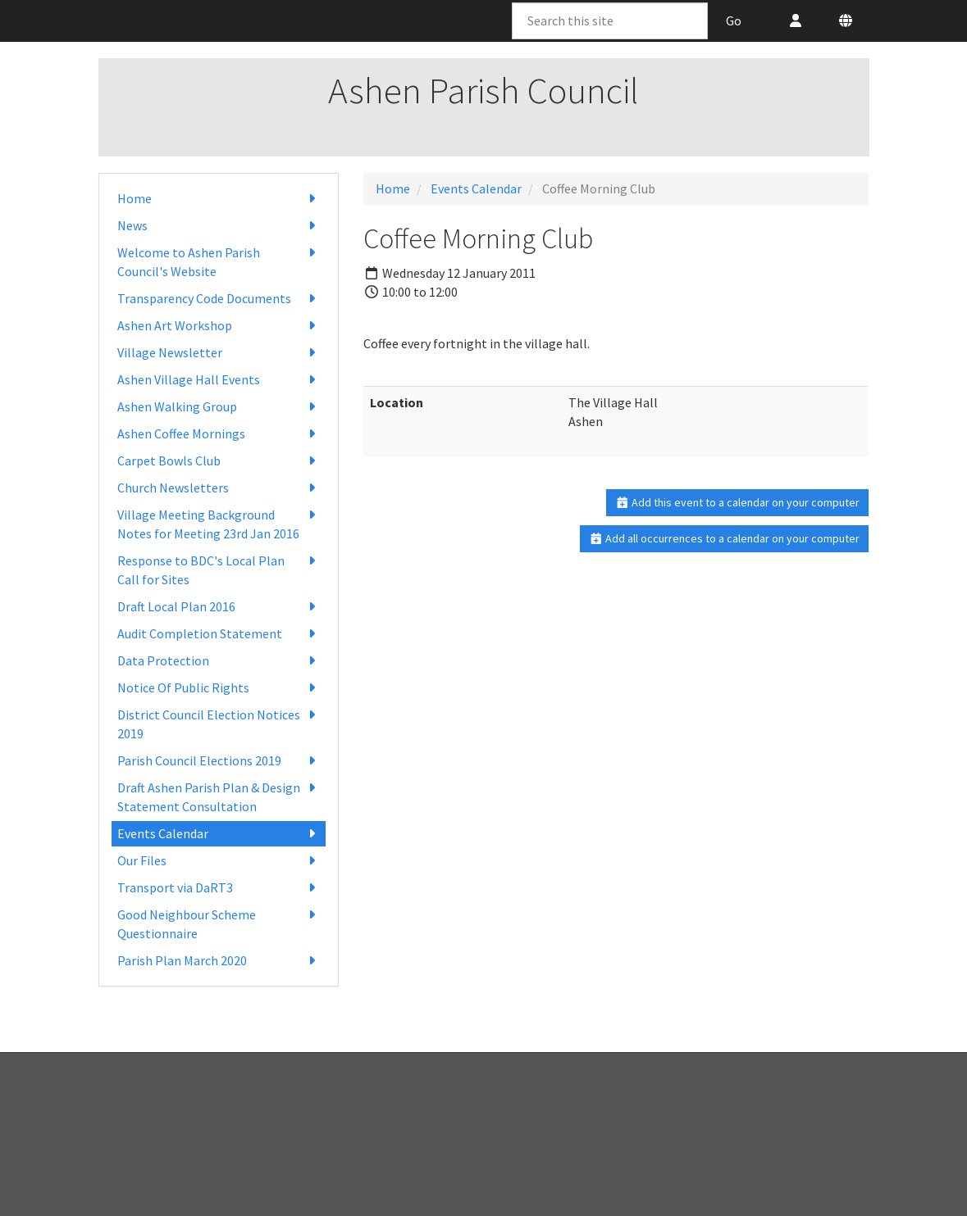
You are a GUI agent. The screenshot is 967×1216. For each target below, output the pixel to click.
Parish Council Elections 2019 (218, 760)
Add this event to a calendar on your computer (737, 502)
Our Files (218, 860)
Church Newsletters (218, 488)
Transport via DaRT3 (218, 887)
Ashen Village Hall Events (218, 379)
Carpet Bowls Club (218, 460)
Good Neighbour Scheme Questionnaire (218, 923)
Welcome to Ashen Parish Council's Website (218, 261)
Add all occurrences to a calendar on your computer (724, 538)
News (218, 225)
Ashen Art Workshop (218, 325)
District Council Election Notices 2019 (218, 724)
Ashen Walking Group (218, 406)
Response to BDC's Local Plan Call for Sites (218, 569)
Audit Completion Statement (218, 633)
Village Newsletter (218, 352)
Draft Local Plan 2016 (218, 606)
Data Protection (218, 660)
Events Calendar (218, 833)
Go (733, 20)
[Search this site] (610, 20)
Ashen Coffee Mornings (218, 433)
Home (218, 198)
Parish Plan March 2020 (218, 960)
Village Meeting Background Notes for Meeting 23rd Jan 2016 (218, 524)
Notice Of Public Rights (218, 687)
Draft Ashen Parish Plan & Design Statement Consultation (218, 796)
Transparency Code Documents (218, 298)
